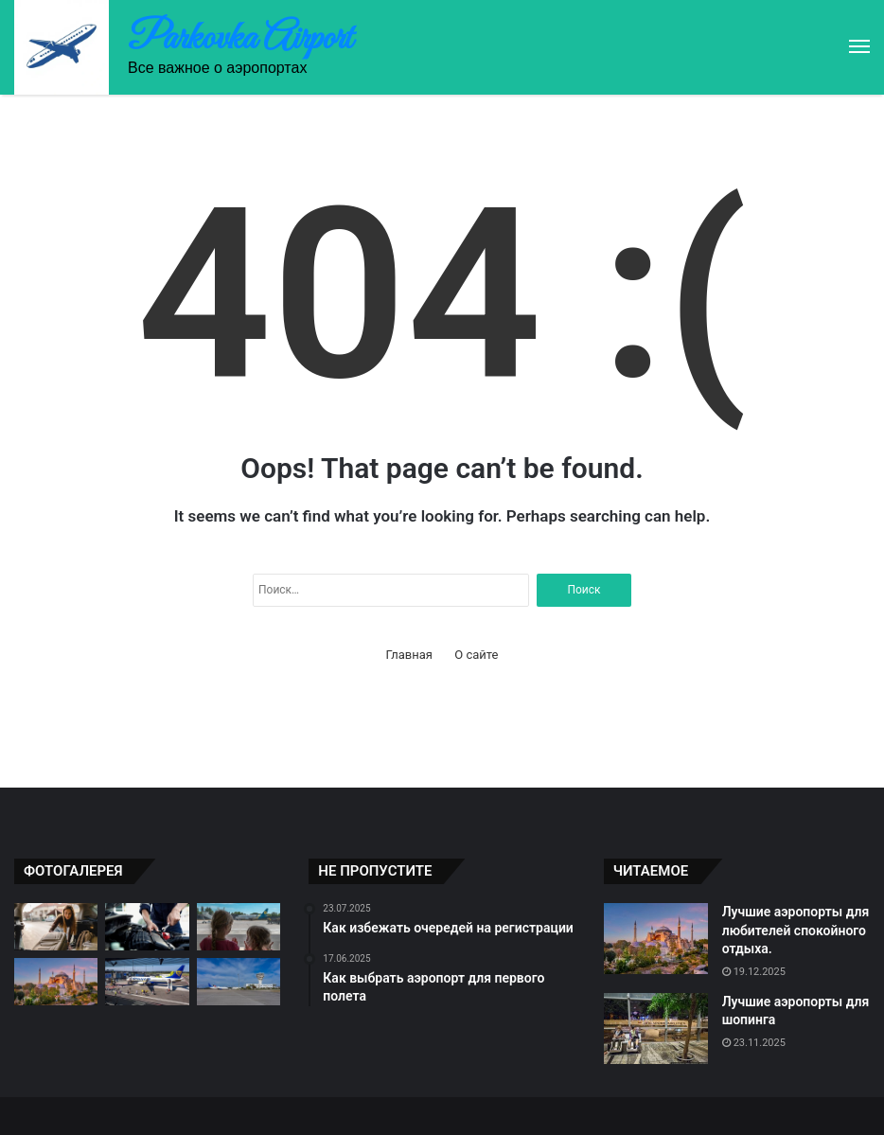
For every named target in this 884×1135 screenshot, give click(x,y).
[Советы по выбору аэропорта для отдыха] (238, 926)
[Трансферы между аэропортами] (238, 981)
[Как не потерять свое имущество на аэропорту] (146, 981)
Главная (409, 654)
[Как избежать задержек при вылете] (146, 926)
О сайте (476, 654)
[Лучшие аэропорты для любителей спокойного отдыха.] (55, 981)
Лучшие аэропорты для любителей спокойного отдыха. (796, 930)
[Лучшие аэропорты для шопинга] (656, 1028)
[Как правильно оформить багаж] (55, 926)
